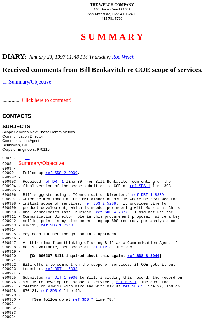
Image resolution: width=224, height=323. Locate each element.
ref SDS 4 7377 (111, 212)
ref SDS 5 (133, 286)
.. (27, 158)
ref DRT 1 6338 (61, 269)
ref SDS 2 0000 (61, 173)
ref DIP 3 (101, 247)
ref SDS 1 (140, 186)
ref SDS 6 (51, 291)
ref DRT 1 (53, 182)
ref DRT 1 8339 (148, 195)
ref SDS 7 (83, 299)
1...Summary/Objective (26, 82)
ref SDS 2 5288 (100, 203)
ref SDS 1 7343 (57, 225)
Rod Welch (122, 57)
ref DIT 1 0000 (61, 278)
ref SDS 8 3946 (143, 256)
